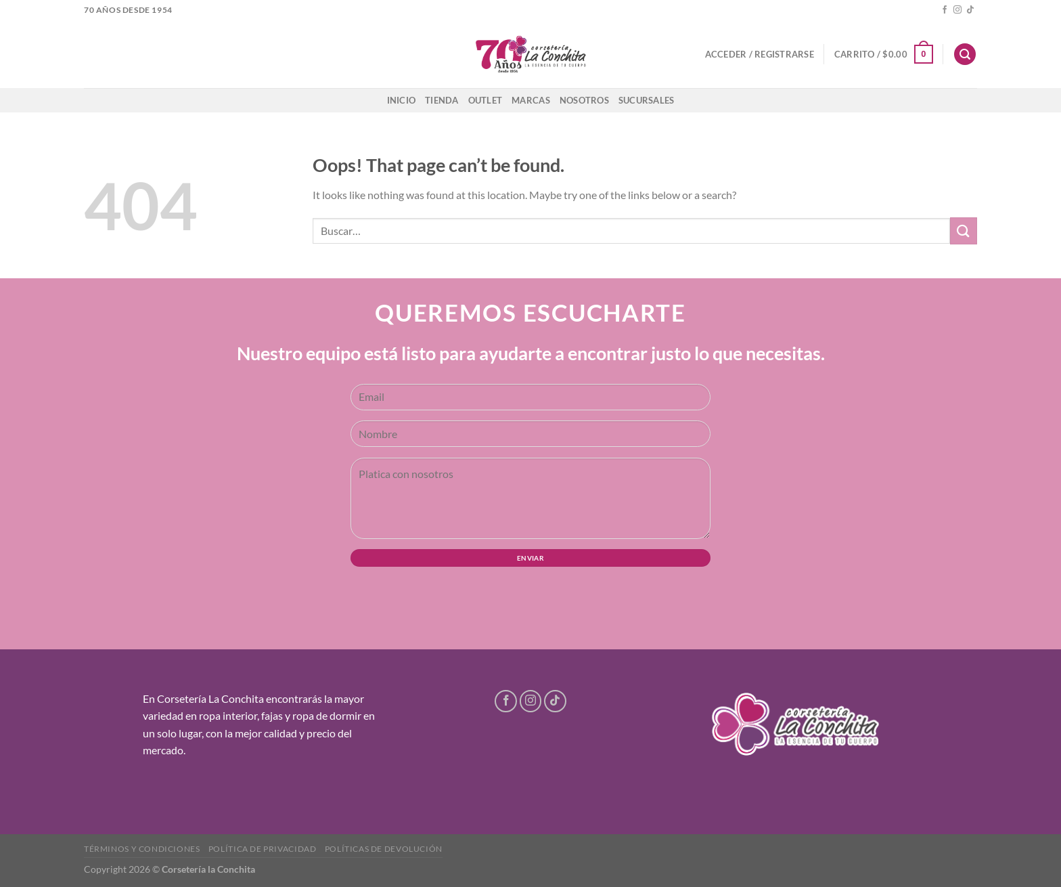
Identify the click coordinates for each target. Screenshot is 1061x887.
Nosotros (584, 100)
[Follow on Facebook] (945, 10)
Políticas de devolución (384, 849)
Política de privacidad (262, 849)
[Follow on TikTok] (970, 10)
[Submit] (963, 230)
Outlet (485, 100)
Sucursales (646, 100)
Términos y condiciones (142, 849)
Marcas (531, 100)
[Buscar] (965, 54)
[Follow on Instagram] (957, 10)
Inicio (401, 100)
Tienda (442, 100)
